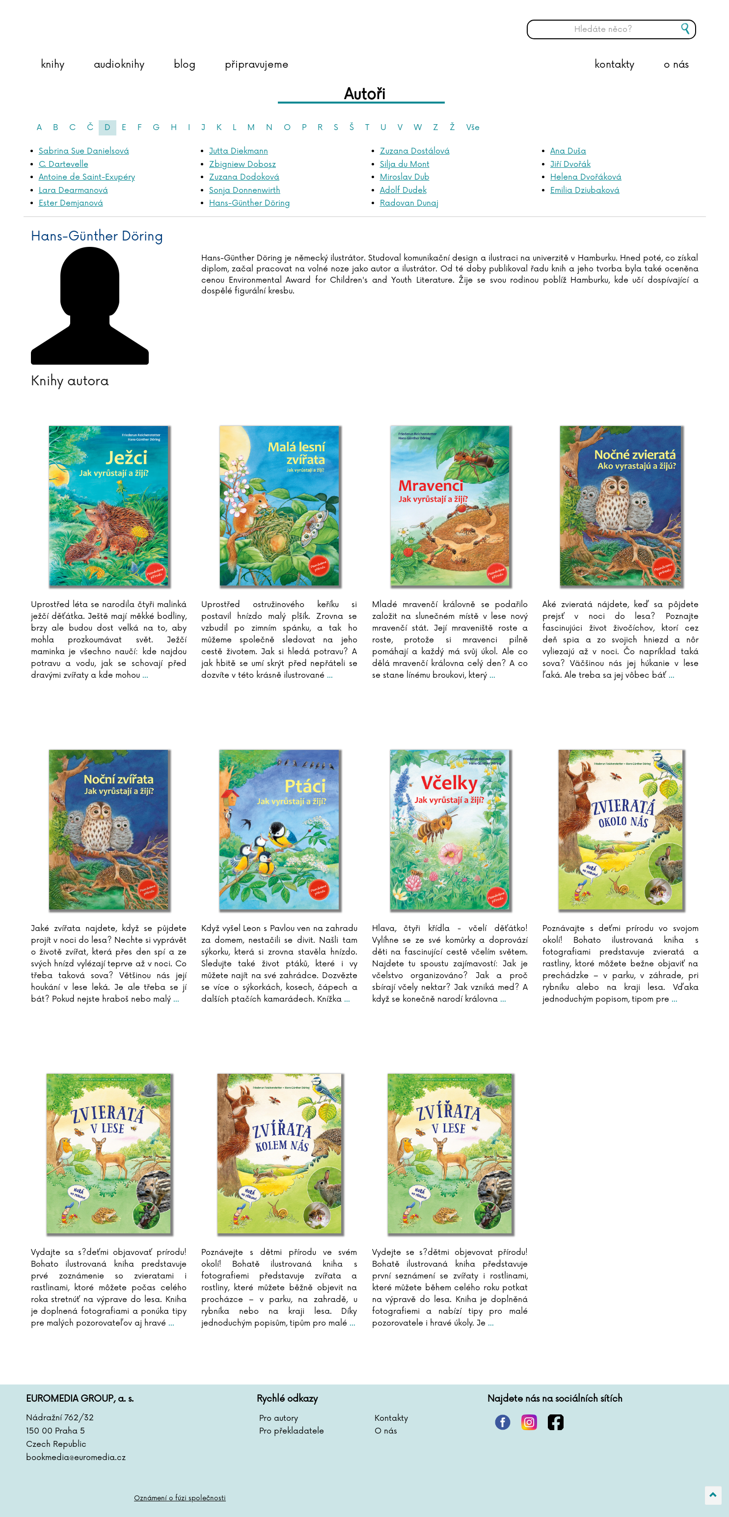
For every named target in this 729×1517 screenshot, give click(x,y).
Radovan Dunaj (409, 203)
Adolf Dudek (403, 190)
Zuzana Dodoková (244, 177)
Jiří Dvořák (570, 164)
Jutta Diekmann (238, 151)
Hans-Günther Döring (249, 203)
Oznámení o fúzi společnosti (181, 1498)
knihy (52, 65)
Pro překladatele (291, 1431)
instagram (529, 1422)
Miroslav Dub (405, 177)
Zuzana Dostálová (415, 151)
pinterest (503, 1422)
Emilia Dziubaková (585, 190)
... (144, 675)
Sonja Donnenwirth (244, 190)
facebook (556, 1422)
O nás (386, 1431)
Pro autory (278, 1418)
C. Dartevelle (63, 164)
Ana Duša (568, 151)
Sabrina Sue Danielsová (84, 151)
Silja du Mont (405, 164)
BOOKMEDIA (126, 22)
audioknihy (119, 65)
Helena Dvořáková (585, 177)
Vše (473, 128)
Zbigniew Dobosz (242, 164)
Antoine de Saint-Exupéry (87, 177)
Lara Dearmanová (73, 190)
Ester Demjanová (71, 203)
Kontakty (391, 1418)
